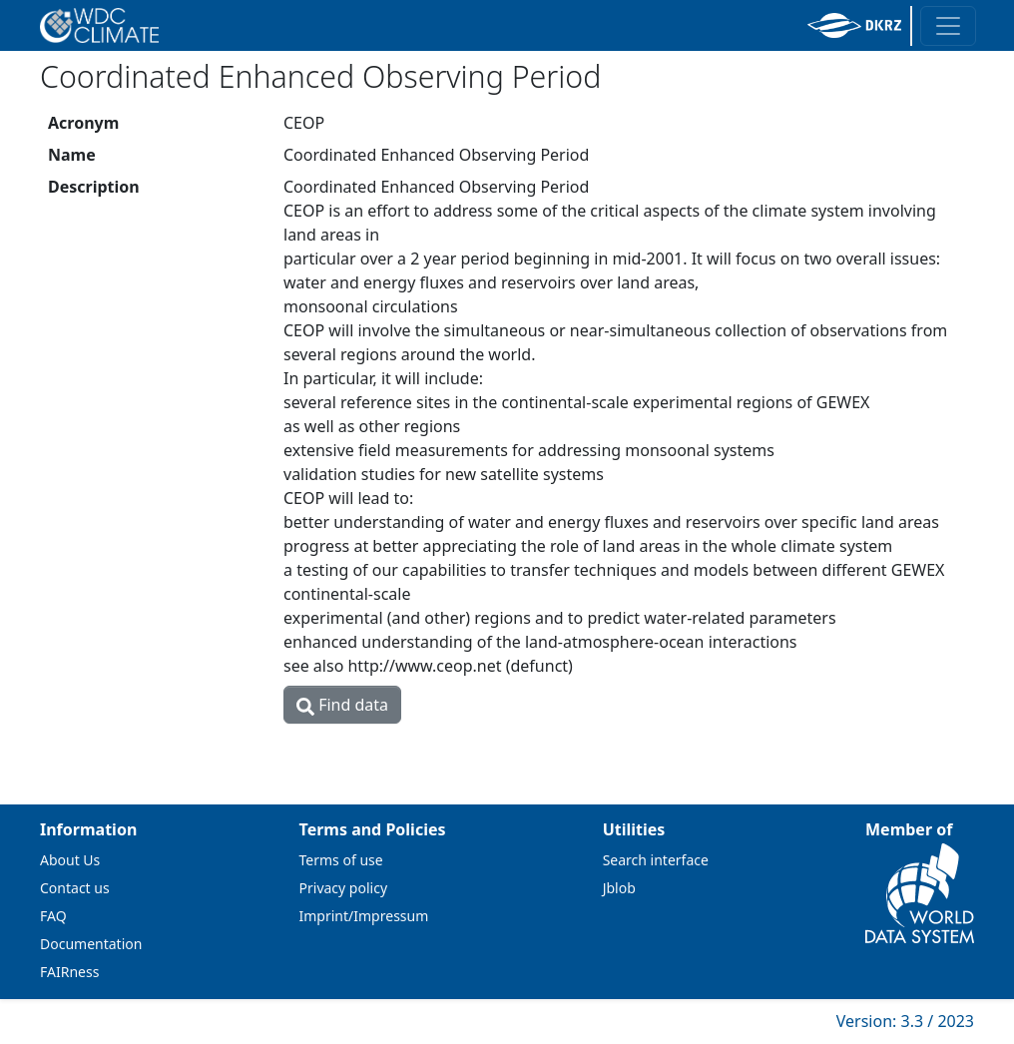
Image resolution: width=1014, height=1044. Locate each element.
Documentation (91, 943)
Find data (342, 705)
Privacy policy (343, 887)
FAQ (53, 915)
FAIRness (69, 971)
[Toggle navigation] (948, 26)
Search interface (656, 859)
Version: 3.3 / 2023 (905, 1021)
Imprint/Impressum (364, 915)
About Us (70, 859)
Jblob (619, 887)
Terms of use (341, 859)
